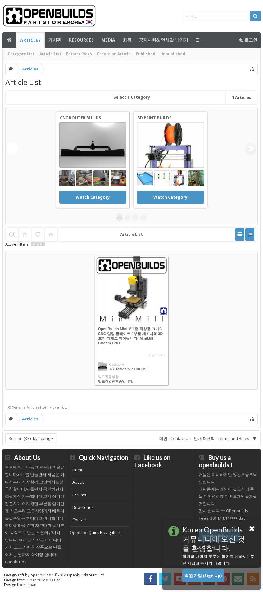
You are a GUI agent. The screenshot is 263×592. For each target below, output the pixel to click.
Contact (79, 519)
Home (78, 470)
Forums (79, 495)
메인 (9, 40)
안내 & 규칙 (204, 438)
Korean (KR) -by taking (29, 438)
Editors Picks (79, 53)
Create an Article (114, 53)
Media (108, 40)
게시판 (54, 40)
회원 (127, 40)
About (78, 482)
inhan (31, 584)
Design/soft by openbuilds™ (54, 575)
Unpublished (172, 53)
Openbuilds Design (44, 580)
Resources (81, 40)
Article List (50, 53)
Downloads (83, 507)
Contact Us (180, 438)
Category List (21, 53)
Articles (30, 40)
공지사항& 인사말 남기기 (163, 40)
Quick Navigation (104, 532)
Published (145, 53)
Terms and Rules (233, 438)
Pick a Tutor (59, 407)
